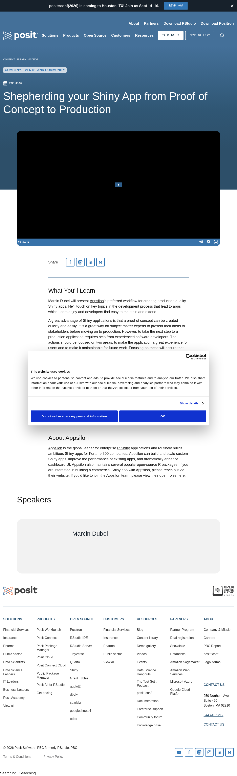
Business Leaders (16, 689)
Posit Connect (47, 638)
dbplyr (74, 694)
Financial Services (16, 629)
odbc (73, 719)
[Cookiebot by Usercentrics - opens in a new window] (188, 357)
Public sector (12, 654)
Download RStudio (180, 23)
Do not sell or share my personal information (74, 416)
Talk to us (170, 35)
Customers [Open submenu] (120, 35)
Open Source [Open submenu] (95, 35)
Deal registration (182, 638)
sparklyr (75, 702)
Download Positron (217, 23)
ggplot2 (75, 686)
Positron (76, 629)
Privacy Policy (53, 756)
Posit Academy (14, 697)
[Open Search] (222, 35)
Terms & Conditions (17, 756)
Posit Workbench (49, 629)
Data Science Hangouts (146, 672)
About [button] (209, 619)
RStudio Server (81, 646)
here (181, 475)
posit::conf (144, 693)
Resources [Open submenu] (144, 35)
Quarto (75, 662)
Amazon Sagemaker (184, 662)
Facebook (189, 752)
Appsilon (97, 301)
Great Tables (79, 678)
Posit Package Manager (47, 648)
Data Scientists (14, 662)
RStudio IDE (79, 638)
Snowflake (177, 646)
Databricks (178, 654)
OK (162, 416)
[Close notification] (232, 5)
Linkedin (219, 752)
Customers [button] (113, 619)
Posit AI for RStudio (51, 684)
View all (8, 706)
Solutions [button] (12, 619)
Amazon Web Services (180, 672)
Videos (33, 59)
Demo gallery (200, 35)
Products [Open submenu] (71, 35)
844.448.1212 (213, 715)
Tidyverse (77, 654)
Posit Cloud (45, 657)
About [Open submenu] (134, 23)
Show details (189, 403)
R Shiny (123, 448)
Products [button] (46, 619)
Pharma (9, 646)
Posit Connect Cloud (51, 665)
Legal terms (212, 662)
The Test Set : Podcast (147, 683)
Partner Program (182, 629)
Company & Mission (218, 629)
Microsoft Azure (181, 681)
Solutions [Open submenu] (50, 35)
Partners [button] (179, 619)
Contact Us (214, 684)
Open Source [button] (82, 619)
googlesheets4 (80, 710)
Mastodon (199, 752)
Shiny (74, 670)
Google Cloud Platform (180, 691)
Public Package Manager (48, 675)
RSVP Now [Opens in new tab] (175, 6)
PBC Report (212, 646)
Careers (209, 638)
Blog (140, 629)
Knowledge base (149, 725)
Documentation (148, 701)
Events (142, 662)
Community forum (149, 717)
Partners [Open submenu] (151, 23)
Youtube (179, 752)
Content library (14, 59)
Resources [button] (147, 619)
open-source (147, 465)
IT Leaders (11, 681)
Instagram (209, 752)
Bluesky (229, 752)
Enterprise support (150, 709)
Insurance (10, 638)
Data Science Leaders (12, 672)
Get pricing (44, 693)
